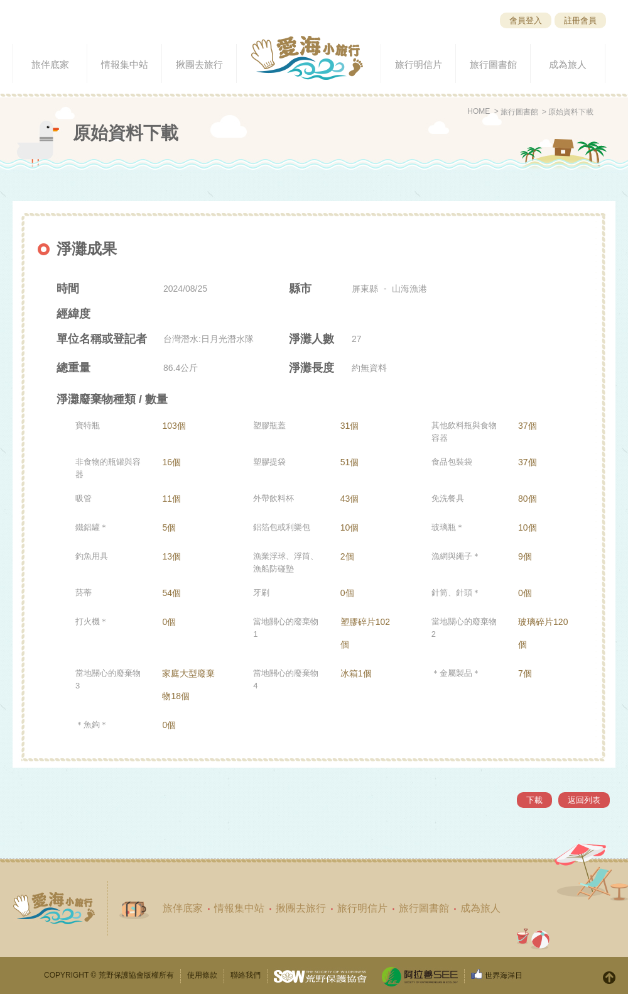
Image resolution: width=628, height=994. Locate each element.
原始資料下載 (570, 112)
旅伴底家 (183, 908)
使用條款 (202, 975)
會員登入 (525, 20)
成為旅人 (480, 908)
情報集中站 (239, 908)
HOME (478, 111)
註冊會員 (580, 20)
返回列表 (584, 800)
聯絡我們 (245, 975)
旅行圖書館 (519, 112)
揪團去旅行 (301, 908)
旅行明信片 (362, 908)
